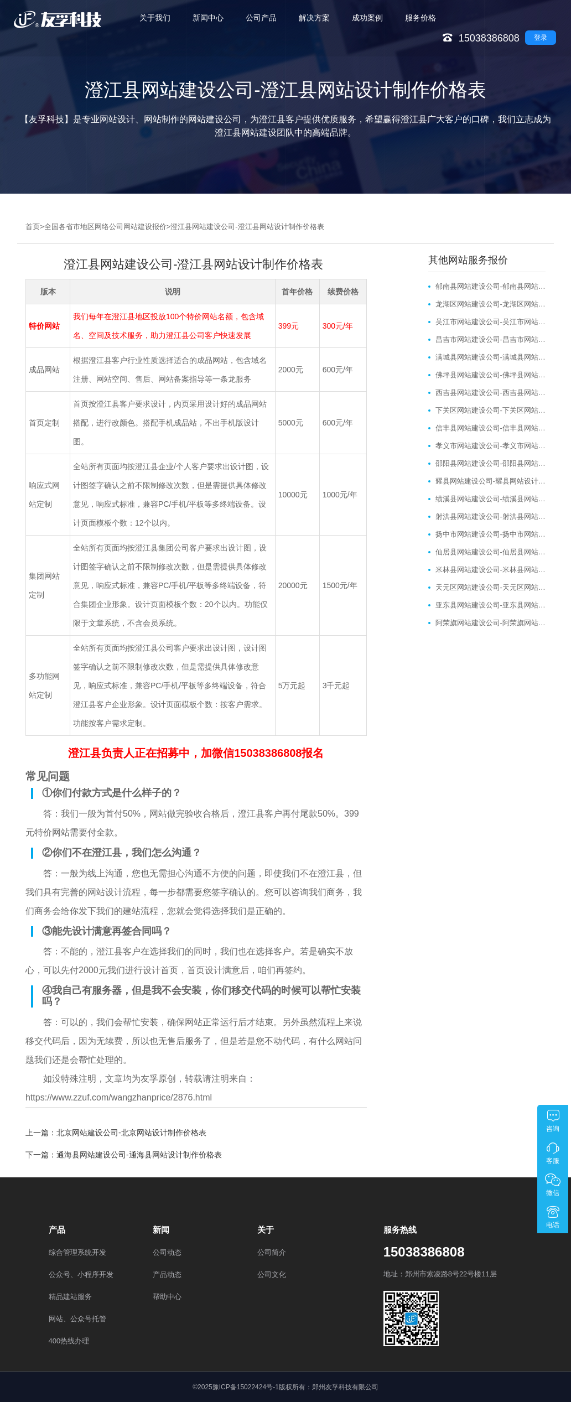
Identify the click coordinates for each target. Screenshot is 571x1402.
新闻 (161, 1229)
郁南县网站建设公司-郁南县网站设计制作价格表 (490, 286)
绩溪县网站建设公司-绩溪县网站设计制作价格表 (490, 499)
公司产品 (261, 17)
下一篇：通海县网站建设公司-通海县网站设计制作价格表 (123, 1154)
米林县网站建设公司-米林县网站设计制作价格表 (490, 569)
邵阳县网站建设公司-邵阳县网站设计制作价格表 (490, 463)
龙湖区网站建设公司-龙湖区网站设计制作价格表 (490, 304)
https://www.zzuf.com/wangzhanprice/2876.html (118, 1097)
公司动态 (167, 1252)
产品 (57, 1229)
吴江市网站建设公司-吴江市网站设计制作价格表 (490, 322)
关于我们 (154, 17)
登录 (540, 37)
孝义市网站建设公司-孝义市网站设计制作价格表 (490, 446)
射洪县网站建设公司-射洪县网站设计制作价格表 (490, 516)
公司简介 (271, 1252)
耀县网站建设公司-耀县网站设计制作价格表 (490, 481)
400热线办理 (69, 1341)
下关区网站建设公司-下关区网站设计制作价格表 (490, 410)
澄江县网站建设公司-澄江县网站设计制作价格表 (247, 226)
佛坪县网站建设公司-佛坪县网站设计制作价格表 (490, 375)
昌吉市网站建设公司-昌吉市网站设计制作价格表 (490, 339)
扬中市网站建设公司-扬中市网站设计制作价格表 (490, 534)
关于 (265, 1229)
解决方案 (314, 17)
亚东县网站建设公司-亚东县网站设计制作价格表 (490, 605)
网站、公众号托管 (77, 1319)
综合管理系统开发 (77, 1252)
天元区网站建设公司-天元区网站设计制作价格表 (490, 587)
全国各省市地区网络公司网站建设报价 (105, 226)
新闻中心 (208, 17)
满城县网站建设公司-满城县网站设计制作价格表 (490, 357)
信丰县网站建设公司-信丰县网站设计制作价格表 (490, 428)
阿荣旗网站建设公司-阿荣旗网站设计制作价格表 (490, 623)
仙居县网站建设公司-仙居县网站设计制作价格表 (490, 552)
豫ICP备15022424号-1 (245, 1387)
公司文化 (271, 1274)
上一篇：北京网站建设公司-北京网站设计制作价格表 (115, 1132)
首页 (32, 226)
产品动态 (167, 1274)
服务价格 (420, 17)
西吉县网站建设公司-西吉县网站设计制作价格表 (490, 392)
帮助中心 (167, 1296)
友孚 (149, 1078)
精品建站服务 (70, 1296)
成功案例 (367, 17)
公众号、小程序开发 (81, 1274)
